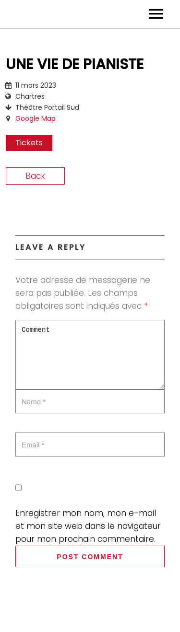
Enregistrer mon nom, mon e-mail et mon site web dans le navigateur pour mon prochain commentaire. (88, 526)
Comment (90, 354)
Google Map (35, 118)
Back (35, 176)
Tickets (29, 142)
